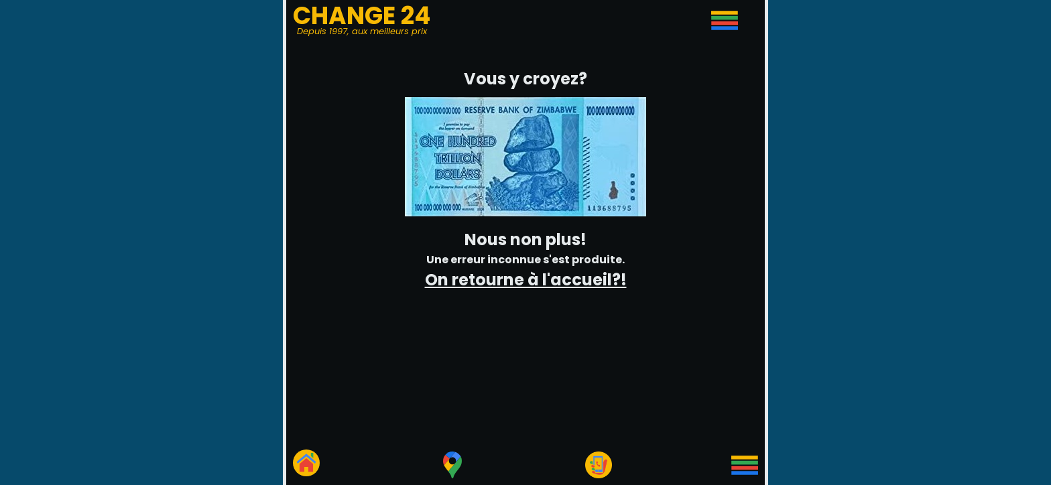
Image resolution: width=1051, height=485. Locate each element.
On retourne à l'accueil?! (526, 280)
